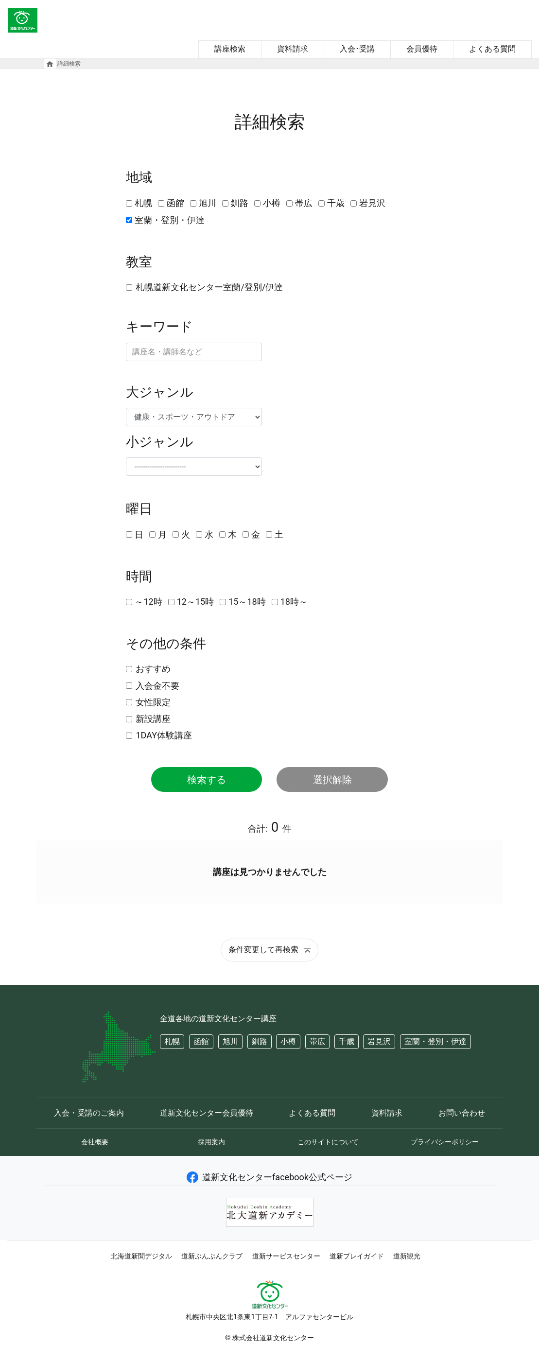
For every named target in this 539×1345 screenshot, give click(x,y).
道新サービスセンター (286, 1256)
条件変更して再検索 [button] (269, 949)
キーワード (159, 326)
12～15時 (195, 601)
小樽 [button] (288, 1041)
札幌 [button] (172, 1041)
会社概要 (94, 1142)
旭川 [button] (230, 1041)
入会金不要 (157, 686)
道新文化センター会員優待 (206, 1113)
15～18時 (246, 601)
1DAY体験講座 (163, 735)
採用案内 (211, 1142)
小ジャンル (159, 442)
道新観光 (406, 1256)
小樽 (271, 203)
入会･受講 (357, 48)
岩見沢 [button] (379, 1041)
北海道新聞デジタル (141, 1256)
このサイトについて (328, 1142)
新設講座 (153, 719)
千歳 (336, 203)
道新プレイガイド (357, 1256)
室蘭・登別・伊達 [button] (435, 1041)
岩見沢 (372, 203)
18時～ (294, 601)
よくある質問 (492, 48)
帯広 (304, 203)
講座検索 (229, 48)
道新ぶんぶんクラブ (212, 1256)
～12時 (148, 601)
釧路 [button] (259, 1041)
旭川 (207, 203)
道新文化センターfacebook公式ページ (269, 1177)
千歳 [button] (346, 1041)
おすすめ (153, 669)
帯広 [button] (317, 1041)
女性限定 (153, 702)
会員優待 (421, 48)
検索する (206, 780)
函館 (175, 203)
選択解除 (332, 780)
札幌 (143, 203)
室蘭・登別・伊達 (170, 220)
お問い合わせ (461, 1113)
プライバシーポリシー (445, 1142)
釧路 (239, 203)
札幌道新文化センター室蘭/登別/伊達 (209, 287)
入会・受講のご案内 (89, 1113)
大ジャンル (159, 392)
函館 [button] (201, 1041)
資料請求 (292, 48)
